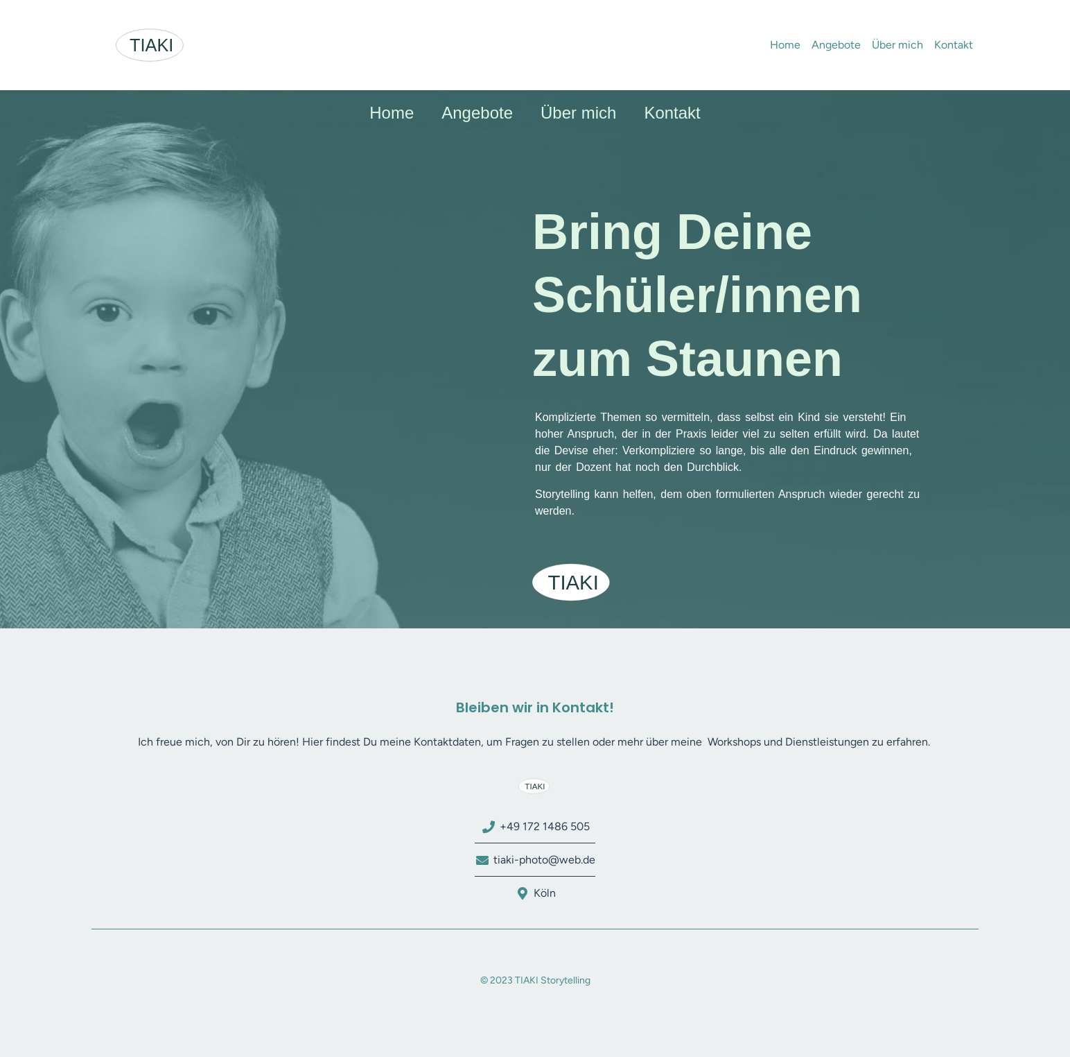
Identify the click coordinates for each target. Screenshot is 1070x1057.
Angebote (836, 44)
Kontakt (953, 44)
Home (785, 44)
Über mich (897, 44)
